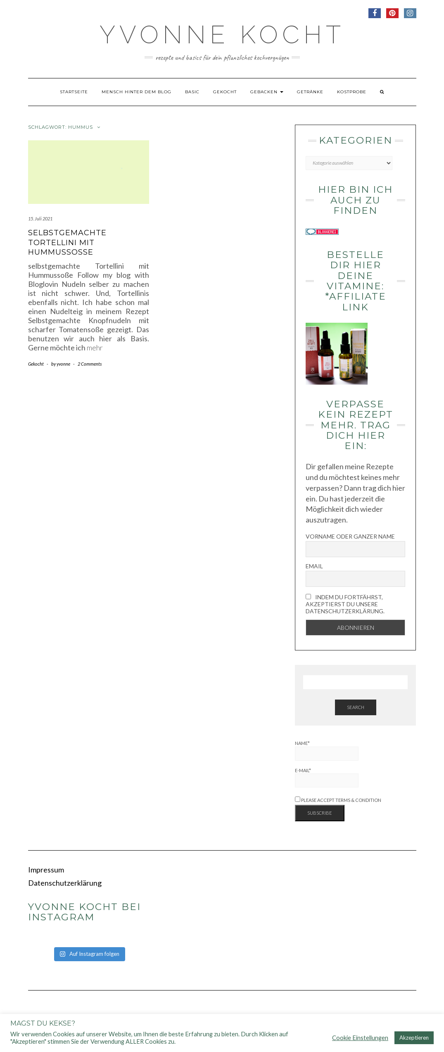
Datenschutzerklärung (65, 882)
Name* (327, 750)
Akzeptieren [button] (414, 1037)
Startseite (74, 92)
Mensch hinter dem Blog (136, 92)
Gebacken (266, 92)
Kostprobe (351, 92)
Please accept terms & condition (338, 800)
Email (314, 566)
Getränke (310, 92)
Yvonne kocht (222, 34)
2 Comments (90, 363)
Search (355, 707)
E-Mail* (327, 778)
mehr (95, 347)
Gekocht (225, 92)
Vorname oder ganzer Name (350, 536)
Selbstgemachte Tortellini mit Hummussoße (67, 242)
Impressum (46, 869)
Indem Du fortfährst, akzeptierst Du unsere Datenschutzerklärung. (345, 604)
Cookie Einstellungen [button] (360, 1037)
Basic (192, 92)
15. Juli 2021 (40, 218)
